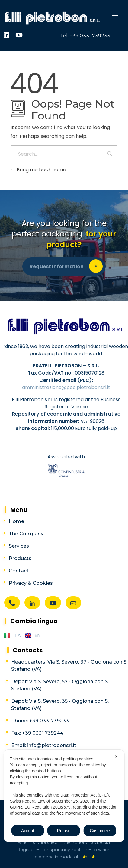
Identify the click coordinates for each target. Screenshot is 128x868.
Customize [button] (100, 830)
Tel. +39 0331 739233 (85, 36)
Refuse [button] (63, 830)
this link (86, 857)
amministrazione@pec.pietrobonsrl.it (66, 387)
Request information (57, 266)
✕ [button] (116, 756)
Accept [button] (27, 830)
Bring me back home (38, 169)
